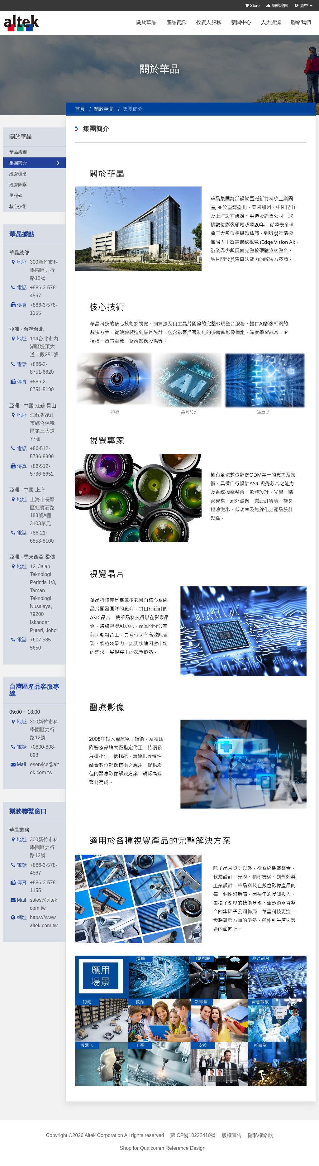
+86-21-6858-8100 (42, 537)
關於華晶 (146, 22)
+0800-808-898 (42, 751)
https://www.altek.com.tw (44, 921)
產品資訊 (176, 22)
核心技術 (34, 206)
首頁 (80, 109)
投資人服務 (208, 22)
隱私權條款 (260, 1135)
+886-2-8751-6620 (42, 368)
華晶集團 (34, 152)
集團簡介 (34, 162)
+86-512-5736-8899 (42, 452)
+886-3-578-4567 (43, 291)
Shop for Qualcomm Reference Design (163, 1148)
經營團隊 (34, 184)
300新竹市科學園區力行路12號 (44, 270)
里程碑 (34, 195)
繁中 (303, 5)
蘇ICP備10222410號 (193, 1135)
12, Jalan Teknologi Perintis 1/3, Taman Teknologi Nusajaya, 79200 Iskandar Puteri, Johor (44, 598)
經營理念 (34, 173)
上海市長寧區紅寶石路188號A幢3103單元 (42, 511)
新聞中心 (241, 22)
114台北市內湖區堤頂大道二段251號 (44, 346)
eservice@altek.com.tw (44, 768)
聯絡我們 (301, 22)
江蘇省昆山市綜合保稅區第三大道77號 (42, 427)
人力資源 (271, 22)
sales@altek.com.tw (44, 904)
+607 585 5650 (40, 643)
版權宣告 (232, 1135)
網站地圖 (277, 5)
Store (252, 5)
